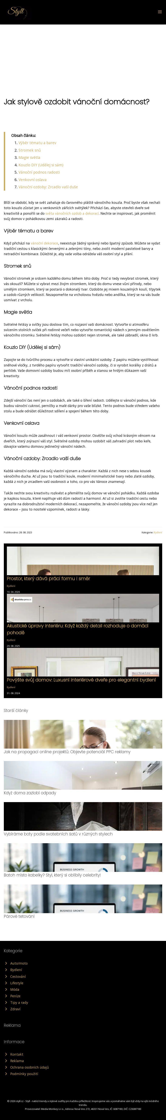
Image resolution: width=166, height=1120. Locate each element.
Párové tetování (19, 916)
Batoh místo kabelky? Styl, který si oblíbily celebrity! (52, 875)
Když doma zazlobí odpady (30, 793)
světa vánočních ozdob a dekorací (72, 213)
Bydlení (158, 532)
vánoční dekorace (44, 243)
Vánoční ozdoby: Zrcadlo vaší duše (48, 186)
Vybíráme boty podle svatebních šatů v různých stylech (58, 834)
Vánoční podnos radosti (39, 172)
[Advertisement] (83, 53)
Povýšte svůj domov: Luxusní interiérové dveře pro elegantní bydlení (81, 680)
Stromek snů (30, 150)
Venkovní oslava (33, 179)
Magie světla (29, 157)
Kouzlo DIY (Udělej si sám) (41, 164)
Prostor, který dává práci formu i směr (48, 578)
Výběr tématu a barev (37, 142)
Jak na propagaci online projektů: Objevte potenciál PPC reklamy (67, 752)
